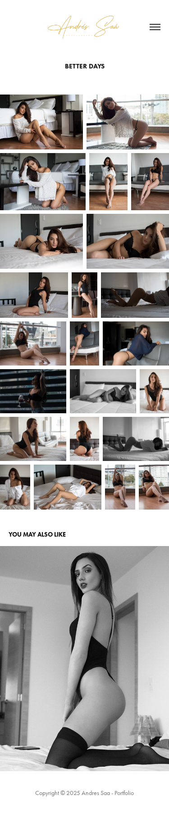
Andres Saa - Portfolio (108, 793)
